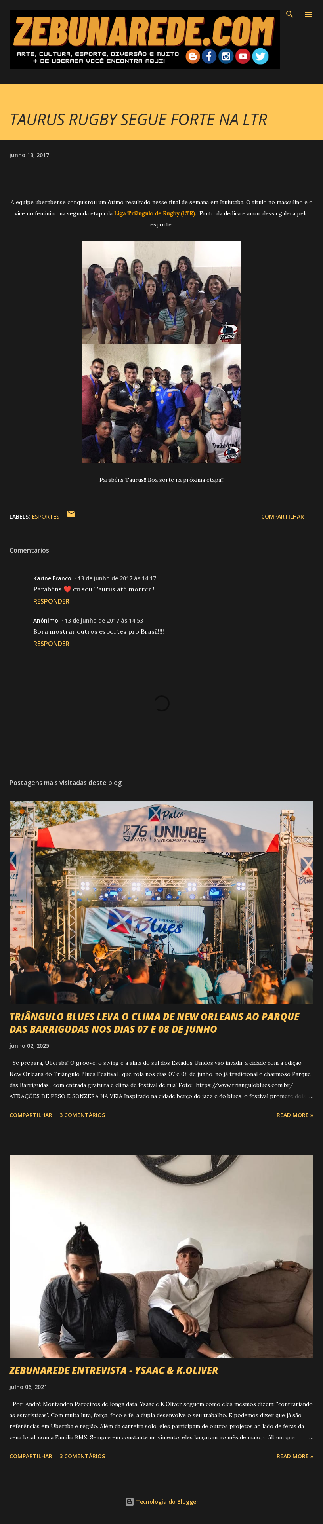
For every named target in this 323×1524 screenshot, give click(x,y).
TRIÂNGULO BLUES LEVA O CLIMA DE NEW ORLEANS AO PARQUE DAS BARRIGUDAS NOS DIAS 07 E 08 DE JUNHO (154, 1023)
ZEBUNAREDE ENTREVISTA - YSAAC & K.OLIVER (114, 1370)
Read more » (295, 1115)
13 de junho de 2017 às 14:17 (117, 578)
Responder (51, 601)
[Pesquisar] (289, 14)
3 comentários (82, 1115)
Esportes (45, 516)
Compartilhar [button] (282, 516)
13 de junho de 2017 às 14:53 (104, 620)
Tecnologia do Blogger (162, 1501)
